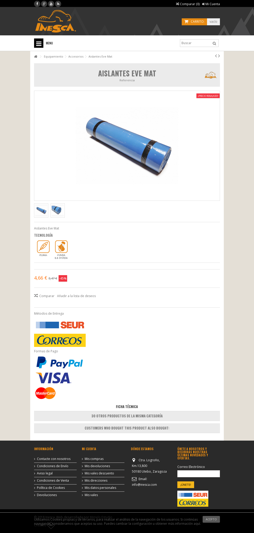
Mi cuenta (89, 449)
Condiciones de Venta (53, 481)
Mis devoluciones (97, 466)
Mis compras (94, 459)
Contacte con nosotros (53, 459)
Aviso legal (45, 473)
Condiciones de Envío (52, 466)
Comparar (46, 296)
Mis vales (91, 495)
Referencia (127, 80)
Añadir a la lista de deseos (76, 296)
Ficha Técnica (127, 406)
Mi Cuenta (211, 4)
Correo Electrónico (191, 467)
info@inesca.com (144, 484)
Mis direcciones (96, 481)
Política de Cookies (51, 488)
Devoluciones (47, 495)
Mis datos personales (100, 488)
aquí (197, 523)
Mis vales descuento (99, 473)
